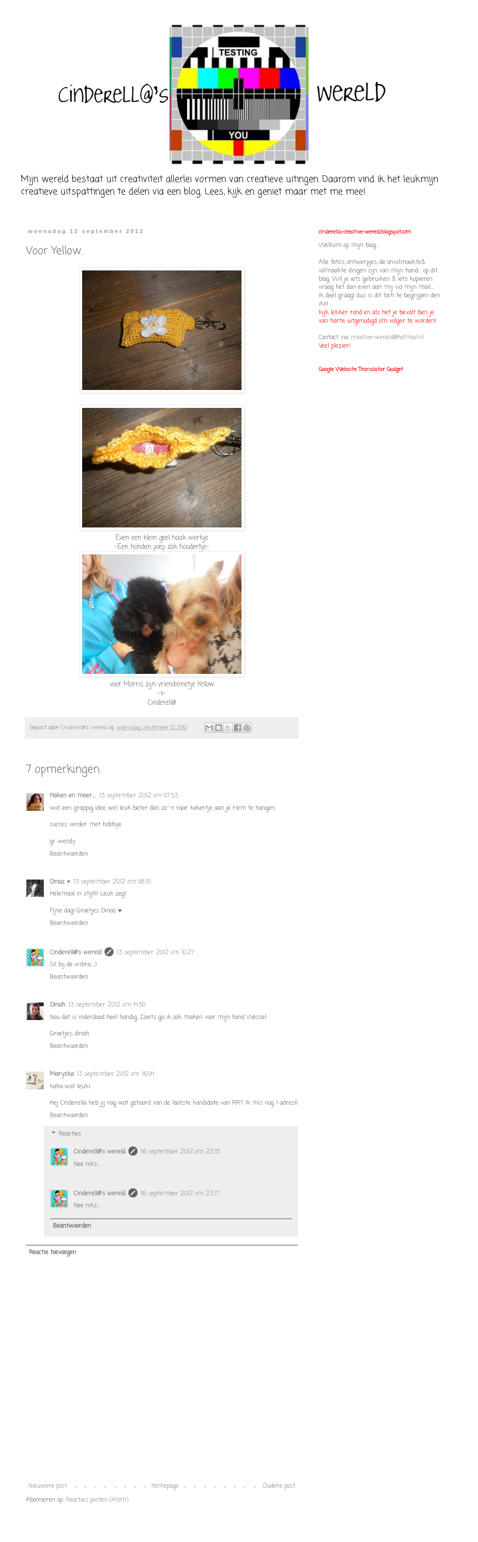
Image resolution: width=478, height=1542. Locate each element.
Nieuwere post (47, 1486)
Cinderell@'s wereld (76, 952)
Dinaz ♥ (60, 882)
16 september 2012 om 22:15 (180, 1152)
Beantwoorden (69, 854)
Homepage (165, 1486)
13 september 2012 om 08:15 (112, 882)
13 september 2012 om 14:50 (106, 1005)
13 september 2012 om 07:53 (138, 795)
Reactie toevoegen (52, 1252)
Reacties (70, 1134)
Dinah (57, 1005)
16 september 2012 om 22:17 (180, 1193)
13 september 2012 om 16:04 (115, 1074)
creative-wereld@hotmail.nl (387, 337)
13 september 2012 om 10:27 (155, 952)
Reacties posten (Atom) (97, 1500)
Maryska (62, 1074)
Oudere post (279, 1486)
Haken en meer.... (73, 795)
